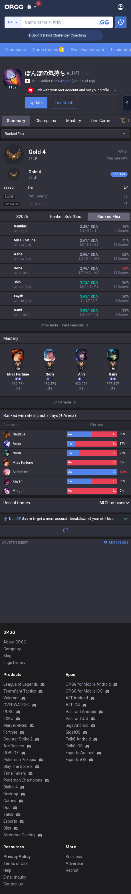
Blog (7, 590)
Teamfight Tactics (19, 625)
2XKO (8, 652)
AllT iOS (73, 639)
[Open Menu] (120, 7)
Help (7, 804)
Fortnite (10, 666)
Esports (10, 755)
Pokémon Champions (22, 714)
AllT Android (77, 632)
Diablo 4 (10, 721)
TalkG (8, 748)
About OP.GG (14, 576)
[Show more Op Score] (126, 453)
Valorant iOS (77, 652)
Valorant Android (81, 645)
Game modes (48, 49)
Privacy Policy (17, 790)
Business (74, 790)
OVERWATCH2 (16, 639)
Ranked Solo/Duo (65, 216)
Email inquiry (14, 811)
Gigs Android (77, 659)
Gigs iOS (73, 666)
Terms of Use (15, 797)
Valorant (11, 632)
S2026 (22, 216)
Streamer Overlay (19, 769)
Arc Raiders (13, 680)
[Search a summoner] (104, 22)
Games (9, 734)
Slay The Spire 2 (18, 700)
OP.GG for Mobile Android (88, 618)
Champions (15, 49)
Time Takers (14, 707)
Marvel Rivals (15, 659)
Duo (7, 741)
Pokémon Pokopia (19, 693)
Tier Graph (64, 102)
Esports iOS (76, 693)
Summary (16, 120)
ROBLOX (11, 687)
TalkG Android (78, 673)
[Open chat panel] (126, 102)
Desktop (10, 728)
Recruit (72, 804)
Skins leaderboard (87, 49)
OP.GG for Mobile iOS (84, 625)
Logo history (14, 596)
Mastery (73, 120)
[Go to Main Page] (14, 7)
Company (12, 583)
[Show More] (31, 7)
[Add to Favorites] (86, 73)
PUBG (8, 645)
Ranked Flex (108, 216)
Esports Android (80, 687)
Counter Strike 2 (18, 673)
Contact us (13, 818)
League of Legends (20, 618)
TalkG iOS (74, 680)
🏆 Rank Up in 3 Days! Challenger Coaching (64, 35)
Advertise (74, 797)
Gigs (7, 762)
